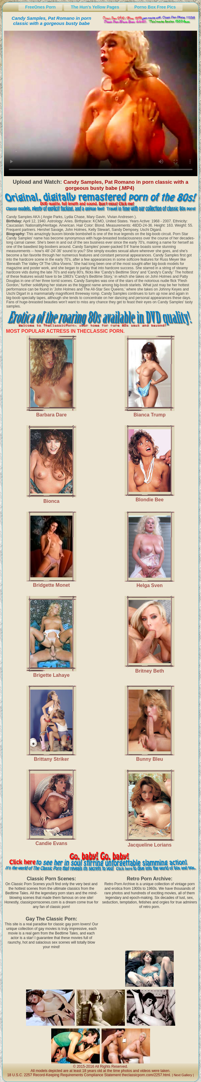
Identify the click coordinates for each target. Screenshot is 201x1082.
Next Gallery (183, 1075)
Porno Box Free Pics (155, 7)
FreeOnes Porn (40, 7)
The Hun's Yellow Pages (95, 7)
